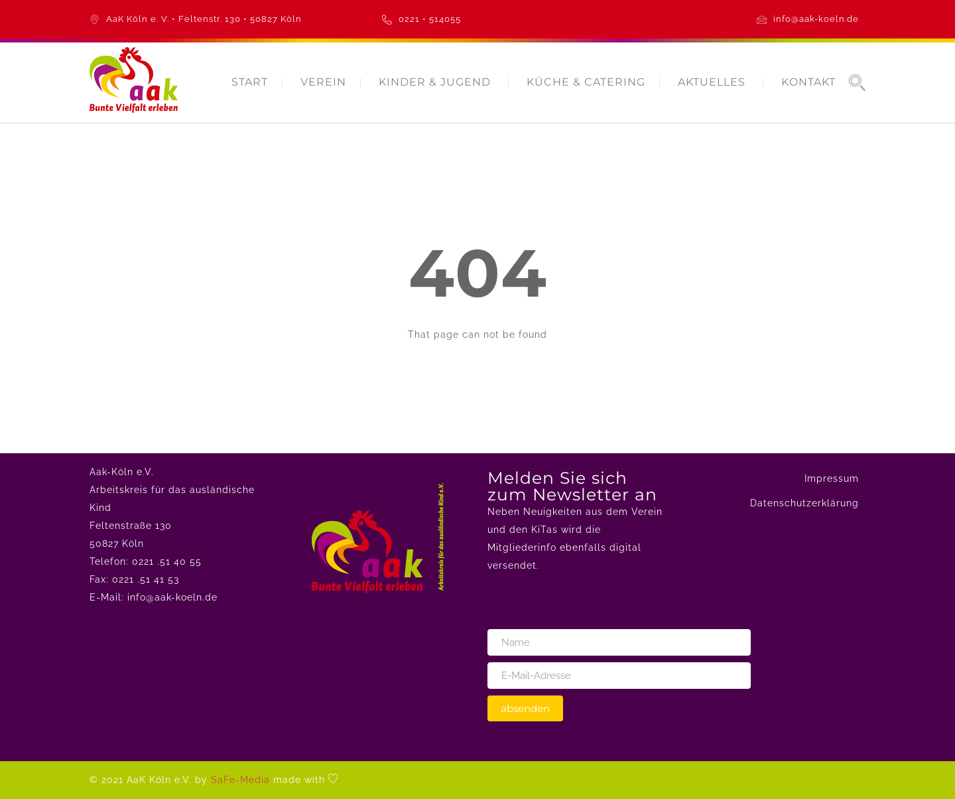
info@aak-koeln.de (816, 19)
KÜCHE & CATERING (586, 82)
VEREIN (323, 82)
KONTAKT (808, 82)
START (249, 82)
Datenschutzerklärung (804, 503)
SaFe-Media (240, 779)
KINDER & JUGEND (435, 82)
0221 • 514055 (430, 19)
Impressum (831, 478)
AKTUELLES (711, 82)
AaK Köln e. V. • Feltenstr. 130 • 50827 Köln (204, 19)
